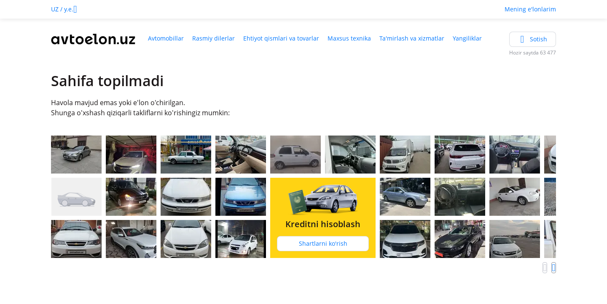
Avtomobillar (166, 38)
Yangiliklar (467, 38)
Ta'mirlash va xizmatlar (411, 38)
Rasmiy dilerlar (213, 38)
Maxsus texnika (349, 38)
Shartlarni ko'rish (323, 243)
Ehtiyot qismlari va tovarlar (281, 38)
